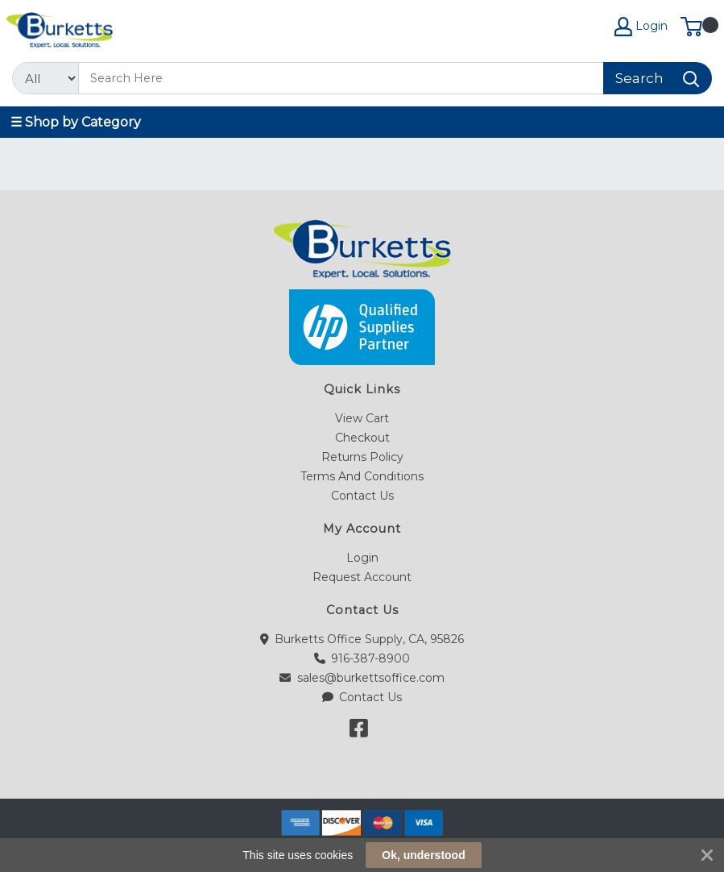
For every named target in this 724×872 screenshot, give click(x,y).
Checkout (362, 437)
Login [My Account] (641, 26)
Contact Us (362, 495)
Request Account (362, 577)
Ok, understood (423, 855)
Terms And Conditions (362, 476)
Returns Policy (362, 457)
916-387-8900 (362, 658)
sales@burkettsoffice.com (362, 678)
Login (362, 557)
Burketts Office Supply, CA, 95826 (362, 639)
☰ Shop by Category (75, 122)
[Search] (341, 78)
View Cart (362, 418)
